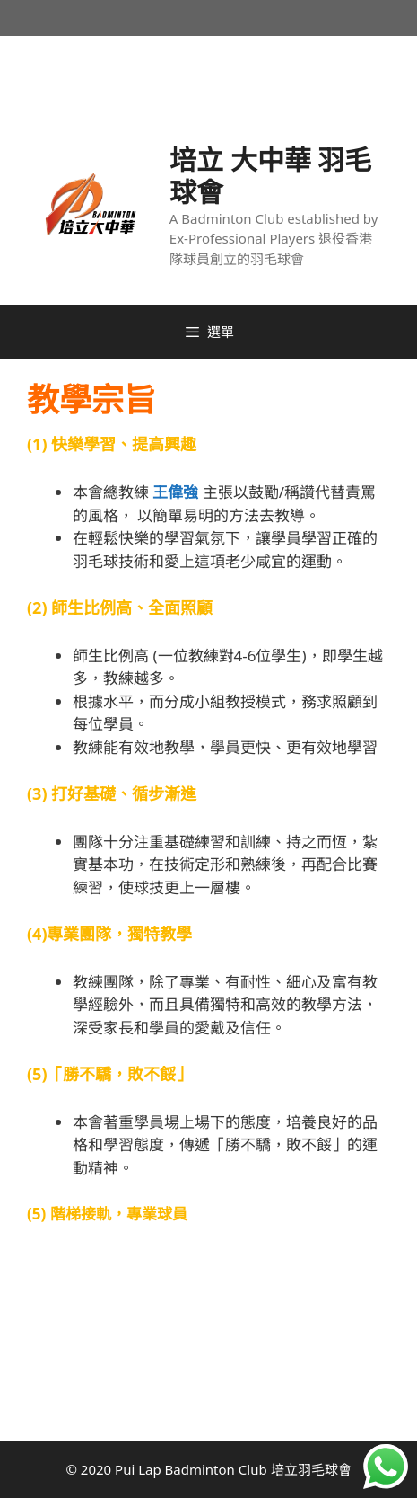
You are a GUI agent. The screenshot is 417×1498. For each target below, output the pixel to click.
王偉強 (175, 492)
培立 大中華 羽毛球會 (270, 175)
